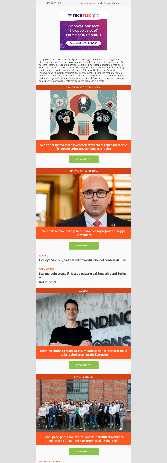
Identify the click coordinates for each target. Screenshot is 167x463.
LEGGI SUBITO (83, 159)
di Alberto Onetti (47, 281)
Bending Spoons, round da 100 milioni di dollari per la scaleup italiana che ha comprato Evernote (83, 352)
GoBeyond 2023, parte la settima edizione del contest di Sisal (82, 260)
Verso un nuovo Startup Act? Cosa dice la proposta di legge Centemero (83, 233)
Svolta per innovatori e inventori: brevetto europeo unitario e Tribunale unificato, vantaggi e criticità (83, 146)
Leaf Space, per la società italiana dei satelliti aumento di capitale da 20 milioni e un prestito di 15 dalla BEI (84, 439)
